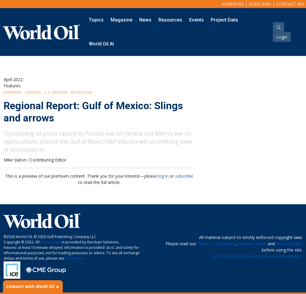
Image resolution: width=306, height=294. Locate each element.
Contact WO (290, 4)
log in (163, 176)
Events (196, 20)
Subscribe (260, 4)
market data (50, 242)
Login (281, 37)
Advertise (233, 4)
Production (81, 92)
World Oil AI (101, 44)
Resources (170, 20)
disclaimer (74, 258)
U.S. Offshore (56, 92)
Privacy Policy (289, 243)
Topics (96, 20)
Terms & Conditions (216, 243)
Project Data (224, 20)
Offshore (33, 92)
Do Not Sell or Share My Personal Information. (257, 256)
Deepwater (12, 92)
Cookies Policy (252, 243)
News (145, 20)
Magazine (121, 20)
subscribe (184, 176)
